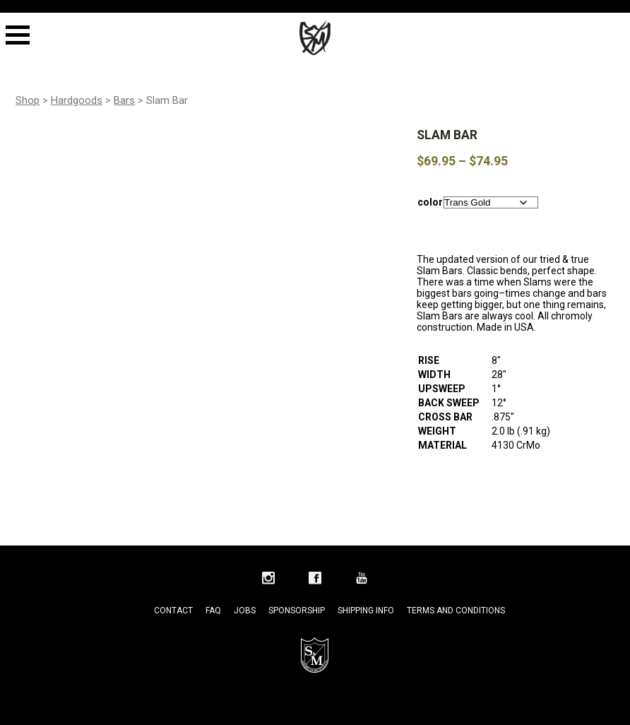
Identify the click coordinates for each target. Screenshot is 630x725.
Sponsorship (296, 610)
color (430, 202)
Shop (28, 100)
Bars (124, 100)
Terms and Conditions (456, 610)
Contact (173, 610)
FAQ (213, 610)
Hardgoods (76, 100)
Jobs (245, 610)
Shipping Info (366, 610)
